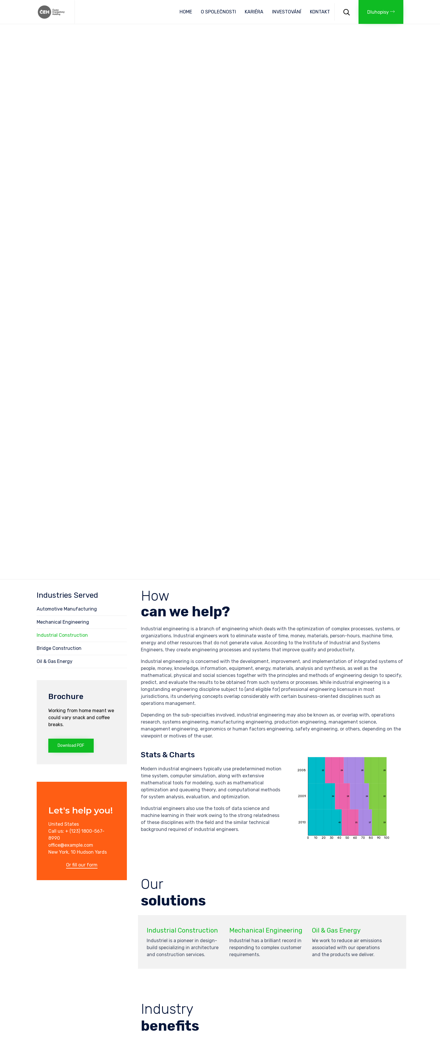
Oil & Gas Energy (54, 661)
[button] (381, 12)
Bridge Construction (59, 648)
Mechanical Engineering (63, 622)
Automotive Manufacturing (67, 609)
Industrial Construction (62, 635)
